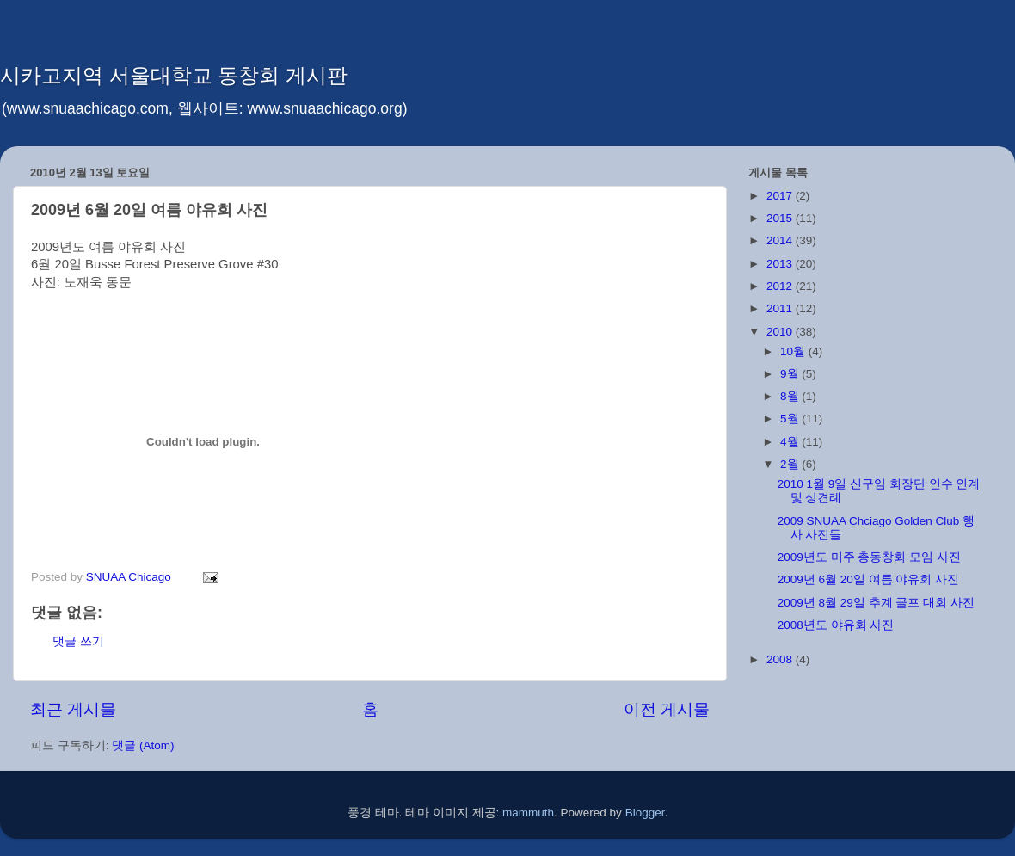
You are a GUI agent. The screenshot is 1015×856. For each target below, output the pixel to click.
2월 (791, 464)
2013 (781, 263)
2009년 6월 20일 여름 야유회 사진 (868, 579)
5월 (791, 418)
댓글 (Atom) (143, 745)
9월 (791, 373)
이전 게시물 (667, 709)
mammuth (528, 812)
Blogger (645, 812)
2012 (781, 286)
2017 (781, 195)
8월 (791, 396)
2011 (781, 308)
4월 (791, 441)
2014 (781, 240)
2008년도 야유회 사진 (836, 625)
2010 (781, 331)
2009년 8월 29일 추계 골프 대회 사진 (876, 602)
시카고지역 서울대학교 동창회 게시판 (174, 75)
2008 (781, 659)
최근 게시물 (73, 709)
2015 (781, 218)
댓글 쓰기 (78, 641)
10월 (794, 351)
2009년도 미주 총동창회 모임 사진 (869, 557)
